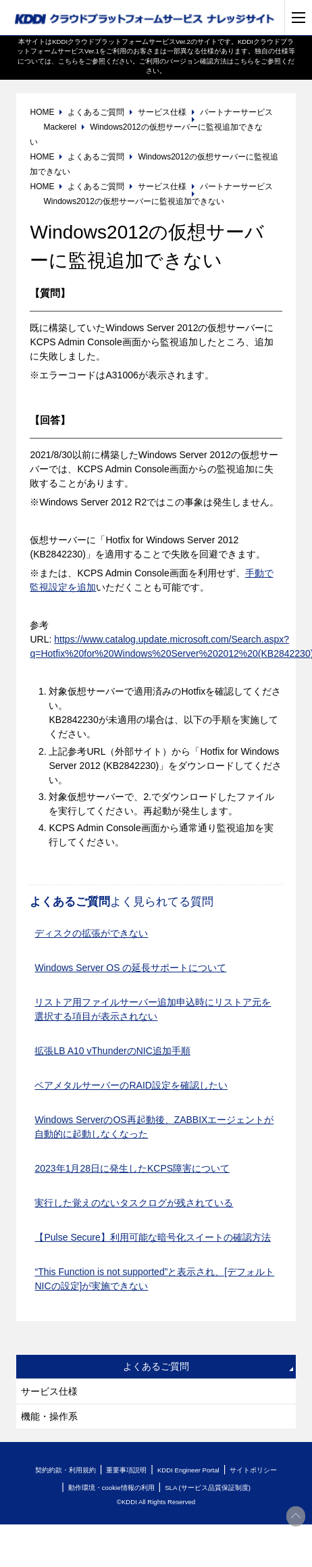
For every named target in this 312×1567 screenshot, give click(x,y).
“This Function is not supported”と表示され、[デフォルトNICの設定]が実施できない (154, 1278)
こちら (68, 61)
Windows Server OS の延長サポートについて (130, 967)
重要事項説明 (126, 1470)
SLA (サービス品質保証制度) (208, 1487)
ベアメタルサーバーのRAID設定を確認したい (130, 1085)
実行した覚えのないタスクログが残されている (133, 1202)
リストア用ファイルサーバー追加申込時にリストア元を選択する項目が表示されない (152, 1009)
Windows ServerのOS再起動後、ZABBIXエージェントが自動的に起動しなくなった (154, 1126)
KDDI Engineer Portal (188, 1470)
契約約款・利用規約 (65, 1470)
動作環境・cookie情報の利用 (111, 1487)
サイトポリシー (253, 1470)
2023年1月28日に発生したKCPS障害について (132, 1168)
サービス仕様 (49, 1391)
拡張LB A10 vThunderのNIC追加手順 (112, 1050)
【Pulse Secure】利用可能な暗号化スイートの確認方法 (152, 1237)
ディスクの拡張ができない (91, 933)
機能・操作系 (49, 1416)
